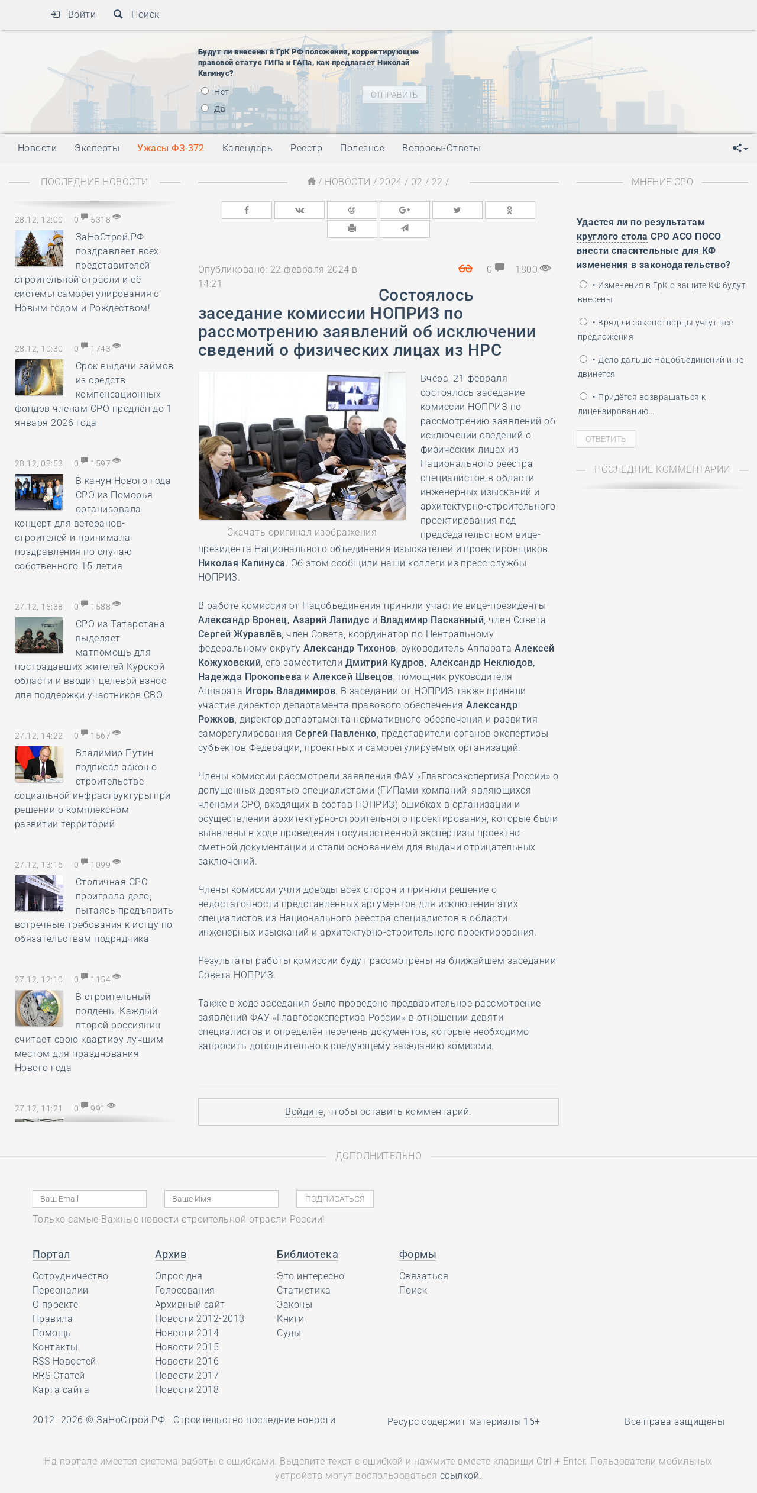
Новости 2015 (187, 1326)
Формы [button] (417, 1233)
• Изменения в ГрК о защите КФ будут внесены (662, 292)
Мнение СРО (663, 182)
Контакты (55, 1326)
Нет (215, 91)
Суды (289, 1312)
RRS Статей (59, 1354)
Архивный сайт (190, 1283)
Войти (73, 14)
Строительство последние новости (254, 1399)
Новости (347, 182)
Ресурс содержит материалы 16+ (464, 1401)
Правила (53, 1298)
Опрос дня (179, 1255)
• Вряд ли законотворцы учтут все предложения (655, 329)
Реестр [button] (306, 148)
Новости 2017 (187, 1354)
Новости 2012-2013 (200, 1298)
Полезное (362, 148)
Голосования (185, 1269)
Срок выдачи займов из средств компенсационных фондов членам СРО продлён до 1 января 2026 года (94, 394)
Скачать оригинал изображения (302, 511)
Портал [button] (51, 1233)
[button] (740, 148)
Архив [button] (170, 1233)
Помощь (52, 1312)
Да (213, 109)
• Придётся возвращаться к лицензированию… (642, 404)
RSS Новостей (64, 1340)
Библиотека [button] (307, 1233)
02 (416, 182)
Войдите (304, 1091)
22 (437, 182)
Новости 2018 (187, 1369)
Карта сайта (61, 1369)
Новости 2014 (187, 1312)
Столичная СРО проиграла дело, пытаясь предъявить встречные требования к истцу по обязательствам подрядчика (94, 910)
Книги (290, 1298)
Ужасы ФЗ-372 (171, 148)
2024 (391, 182)
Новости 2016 (187, 1340)
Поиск (136, 14)
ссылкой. (461, 1455)
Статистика (304, 1269)
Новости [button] (37, 148)
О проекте (55, 1283)
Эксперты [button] (97, 148)
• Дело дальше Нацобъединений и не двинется (660, 367)
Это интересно (310, 1255)
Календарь (247, 148)
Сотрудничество (71, 1255)
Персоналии (61, 1269)
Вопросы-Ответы (441, 148)
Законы (294, 1283)
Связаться (423, 1255)
